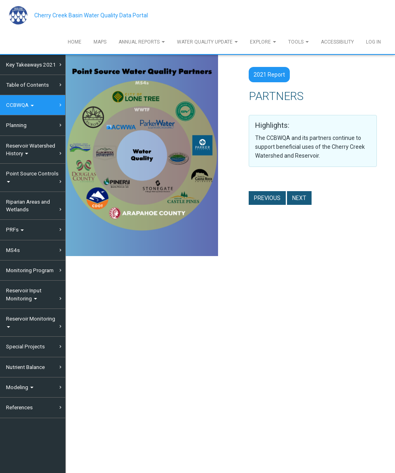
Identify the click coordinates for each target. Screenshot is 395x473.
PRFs (15, 229)
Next (299, 198)
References (19, 407)
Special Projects (25, 346)
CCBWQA (20, 105)
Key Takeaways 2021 (31, 64)
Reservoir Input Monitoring (24, 294)
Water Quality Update (207, 42)
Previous (267, 198)
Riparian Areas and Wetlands (28, 205)
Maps (100, 42)
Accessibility (337, 42)
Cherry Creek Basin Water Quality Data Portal (91, 15)
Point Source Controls (32, 176)
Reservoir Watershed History (30, 149)
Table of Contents (27, 84)
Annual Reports (141, 42)
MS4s (13, 250)
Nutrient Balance (25, 367)
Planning (16, 125)
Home (74, 42)
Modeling (19, 387)
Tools (298, 42)
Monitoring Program (30, 270)
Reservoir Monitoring (30, 321)
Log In (373, 42)
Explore (263, 42)
